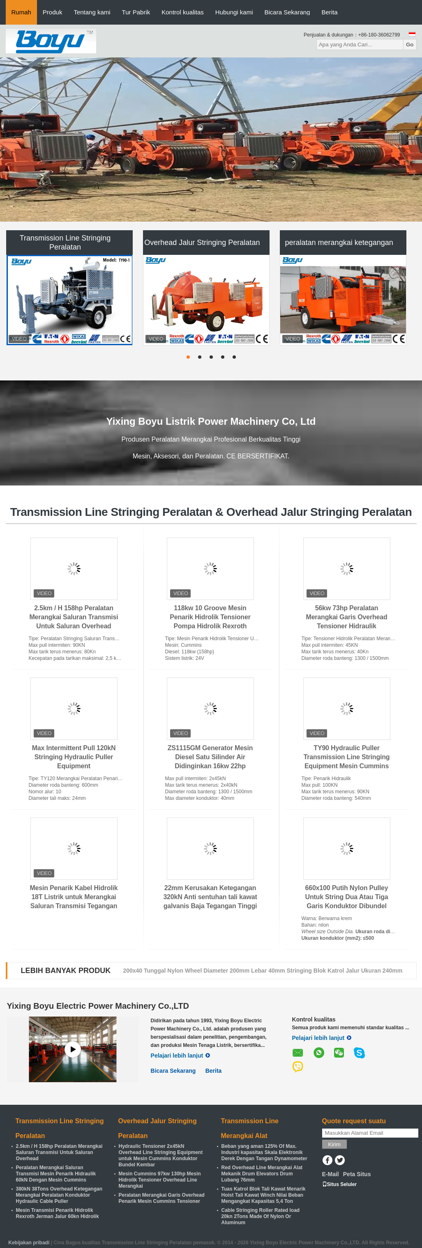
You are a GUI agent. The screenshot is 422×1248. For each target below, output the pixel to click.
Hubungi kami (234, 12)
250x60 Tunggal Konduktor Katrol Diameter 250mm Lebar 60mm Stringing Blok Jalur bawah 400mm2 (260, 970)
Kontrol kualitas (182, 12)
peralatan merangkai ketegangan (339, 242)
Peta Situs (357, 1174)
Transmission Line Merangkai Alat (250, 1128)
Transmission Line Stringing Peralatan (65, 242)
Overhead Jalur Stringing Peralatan (202, 242)
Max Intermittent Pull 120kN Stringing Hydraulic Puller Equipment (74, 756)
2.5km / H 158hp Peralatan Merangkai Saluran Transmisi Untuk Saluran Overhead (73, 617)
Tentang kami (92, 12)
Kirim (334, 1144)
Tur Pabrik (136, 12)
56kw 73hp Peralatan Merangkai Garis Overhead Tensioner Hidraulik (346, 617)
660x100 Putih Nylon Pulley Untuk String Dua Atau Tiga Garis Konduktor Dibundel (346, 896)
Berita (329, 12)
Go (410, 44)
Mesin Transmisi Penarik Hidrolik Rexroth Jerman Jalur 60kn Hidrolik (57, 1213)
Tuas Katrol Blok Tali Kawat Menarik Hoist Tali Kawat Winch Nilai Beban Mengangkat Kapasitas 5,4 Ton (263, 1195)
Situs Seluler (339, 1184)
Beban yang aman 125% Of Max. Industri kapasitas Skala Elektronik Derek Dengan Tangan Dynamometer (264, 1152)
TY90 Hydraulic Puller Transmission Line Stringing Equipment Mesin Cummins (347, 756)
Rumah (21, 12)
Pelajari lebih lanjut (180, 1055)
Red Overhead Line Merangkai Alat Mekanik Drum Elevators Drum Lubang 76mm (262, 1174)
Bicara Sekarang (287, 12)
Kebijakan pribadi (28, 1243)
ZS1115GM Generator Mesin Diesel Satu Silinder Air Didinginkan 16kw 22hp (210, 756)
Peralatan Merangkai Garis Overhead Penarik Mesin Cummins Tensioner (162, 1198)
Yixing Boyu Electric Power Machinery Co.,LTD (98, 1005)
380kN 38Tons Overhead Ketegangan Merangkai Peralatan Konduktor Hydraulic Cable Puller (59, 1195)
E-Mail (330, 1174)
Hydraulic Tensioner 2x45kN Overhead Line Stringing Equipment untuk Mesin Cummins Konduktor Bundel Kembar (161, 1155)
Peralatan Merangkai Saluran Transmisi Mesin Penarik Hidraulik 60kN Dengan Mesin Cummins (56, 1174)
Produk (52, 12)
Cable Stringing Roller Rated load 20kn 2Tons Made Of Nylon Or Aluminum (260, 1216)
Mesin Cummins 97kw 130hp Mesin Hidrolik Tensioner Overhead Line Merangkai (160, 1180)
